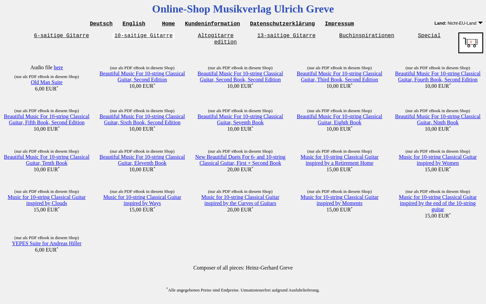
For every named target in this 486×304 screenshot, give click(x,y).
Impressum (339, 24)
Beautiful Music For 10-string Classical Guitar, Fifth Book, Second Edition (46, 122)
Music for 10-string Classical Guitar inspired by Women (438, 163)
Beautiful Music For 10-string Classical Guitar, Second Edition (142, 79)
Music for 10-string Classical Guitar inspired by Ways (142, 203)
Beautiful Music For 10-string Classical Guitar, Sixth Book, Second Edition (142, 122)
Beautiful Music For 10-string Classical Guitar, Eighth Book (339, 122)
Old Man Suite (46, 85)
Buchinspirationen (366, 37)
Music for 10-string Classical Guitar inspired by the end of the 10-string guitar (438, 206)
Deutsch (101, 24)
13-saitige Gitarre (286, 37)
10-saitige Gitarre (143, 37)
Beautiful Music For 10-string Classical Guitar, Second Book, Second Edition (240, 79)
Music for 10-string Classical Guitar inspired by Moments (339, 203)
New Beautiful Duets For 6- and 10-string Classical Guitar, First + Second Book (240, 163)
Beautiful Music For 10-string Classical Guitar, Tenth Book (46, 163)
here (58, 70)
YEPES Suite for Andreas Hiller (46, 246)
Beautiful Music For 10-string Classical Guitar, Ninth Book (438, 122)
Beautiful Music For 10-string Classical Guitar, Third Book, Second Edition (339, 79)
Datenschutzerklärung (282, 24)
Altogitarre (216, 37)
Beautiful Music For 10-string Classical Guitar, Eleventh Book (142, 163)
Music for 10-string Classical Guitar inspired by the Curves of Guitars (240, 203)
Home (168, 24)
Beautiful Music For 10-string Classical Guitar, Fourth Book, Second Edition (438, 79)
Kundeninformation (212, 24)
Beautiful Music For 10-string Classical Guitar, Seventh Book (240, 122)
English (134, 24)
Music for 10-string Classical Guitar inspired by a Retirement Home (339, 163)
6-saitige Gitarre (61, 37)
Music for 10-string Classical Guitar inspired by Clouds (47, 203)
